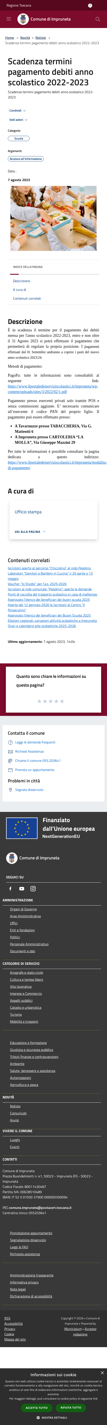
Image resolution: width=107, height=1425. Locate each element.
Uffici (14, 923)
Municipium (73, 1328)
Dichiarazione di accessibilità (31, 1296)
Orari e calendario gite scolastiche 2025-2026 (42, 625)
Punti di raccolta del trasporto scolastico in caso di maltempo (52, 594)
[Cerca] (97, 19)
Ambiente (17, 1063)
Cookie (9, 1334)
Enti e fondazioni (22, 930)
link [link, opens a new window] (95, 1399)
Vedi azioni (19, 119)
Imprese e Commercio (26, 993)
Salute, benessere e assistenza (32, 1070)
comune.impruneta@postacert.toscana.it (40, 1207)
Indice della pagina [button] (27, 266)
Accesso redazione (84, 1331)
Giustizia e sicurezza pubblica (31, 1049)
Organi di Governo (23, 909)
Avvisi (14, 1120)
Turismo (16, 1014)
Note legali (18, 1289)
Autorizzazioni (20, 1077)
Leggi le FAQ (19, 1247)
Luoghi (15, 1139)
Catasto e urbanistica (25, 1007)
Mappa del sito (15, 1339)
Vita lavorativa (21, 986)
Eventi (15, 1146)
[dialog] (53, 1396)
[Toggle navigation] (8, 18)
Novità (25, 37)
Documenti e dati (22, 951)
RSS (7, 1318)
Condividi (18, 110)
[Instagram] (33, 888)
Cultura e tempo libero (26, 979)
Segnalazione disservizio (28, 1240)
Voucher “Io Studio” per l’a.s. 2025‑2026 (37, 583)
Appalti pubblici (21, 1000)
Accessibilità (13, 1323)
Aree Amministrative (25, 916)
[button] (53, 1417)
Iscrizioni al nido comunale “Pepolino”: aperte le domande (50, 589)
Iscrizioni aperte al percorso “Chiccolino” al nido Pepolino (49, 568)
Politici (15, 937)
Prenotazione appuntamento (31, 1233)
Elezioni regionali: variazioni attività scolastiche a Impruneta (52, 620)
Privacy (9, 1328)
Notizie (40, 37)
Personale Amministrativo (29, 944)
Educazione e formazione (28, 1042)
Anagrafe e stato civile (26, 972)
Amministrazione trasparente (32, 1275)
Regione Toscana (19, 5)
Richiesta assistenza (25, 1254)
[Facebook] (10, 888)
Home (9, 37)
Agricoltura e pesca (24, 1084)
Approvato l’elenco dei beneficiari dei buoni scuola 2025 (49, 599)
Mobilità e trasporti (24, 1021)
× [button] (102, 1373)
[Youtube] (21, 888)
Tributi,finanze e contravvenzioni (34, 1056)
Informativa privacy (24, 1282)
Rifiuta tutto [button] (71, 1407)
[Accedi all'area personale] (90, 5)
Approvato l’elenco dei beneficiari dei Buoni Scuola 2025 (49, 615)
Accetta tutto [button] (37, 1408)
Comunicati (18, 1113)
